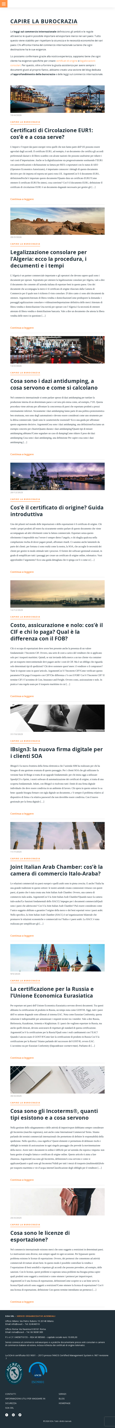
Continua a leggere (22, 199)
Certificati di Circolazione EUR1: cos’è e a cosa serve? (51, 133)
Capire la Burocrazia (25, 122)
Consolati (57, 4)
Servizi (62, 1394)
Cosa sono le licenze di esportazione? (40, 1236)
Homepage (64, 1403)
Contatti (10, 1394)
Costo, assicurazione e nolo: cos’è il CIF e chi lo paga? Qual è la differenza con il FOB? (56, 632)
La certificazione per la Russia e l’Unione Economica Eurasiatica (52, 992)
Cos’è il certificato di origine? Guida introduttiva (57, 511)
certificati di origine (67, 60)
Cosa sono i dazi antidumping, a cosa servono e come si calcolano (54, 384)
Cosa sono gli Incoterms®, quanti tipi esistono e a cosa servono (54, 1114)
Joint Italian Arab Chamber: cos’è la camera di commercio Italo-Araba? (56, 870)
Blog (62, 1398)
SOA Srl (9, 1407)
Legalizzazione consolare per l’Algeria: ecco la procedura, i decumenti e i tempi (48, 259)
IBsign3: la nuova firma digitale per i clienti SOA (56, 752)
